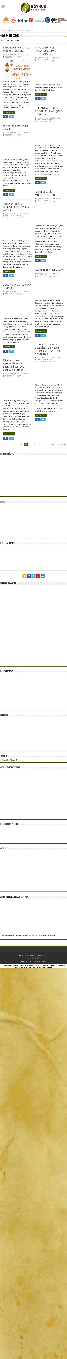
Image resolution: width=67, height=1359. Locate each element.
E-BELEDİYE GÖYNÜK (7, 543)
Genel (4, 77)
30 (48, 445)
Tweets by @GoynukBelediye (12, 760)
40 (53, 445)
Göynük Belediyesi (8, 75)
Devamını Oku (6, 135)
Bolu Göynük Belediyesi (27, 955)
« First (4, 445)
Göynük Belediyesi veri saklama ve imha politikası (20, 965)
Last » (62, 448)
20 (43, 445)
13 (35, 445)
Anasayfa (3, 31)
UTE (46, 955)
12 (30, 445)
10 (21, 445)
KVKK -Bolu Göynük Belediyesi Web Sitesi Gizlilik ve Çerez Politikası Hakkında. (40, 966)
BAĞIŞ (2, 502)
